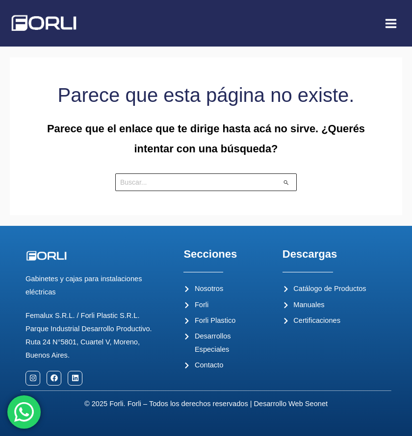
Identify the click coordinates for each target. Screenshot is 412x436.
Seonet (316, 404)
